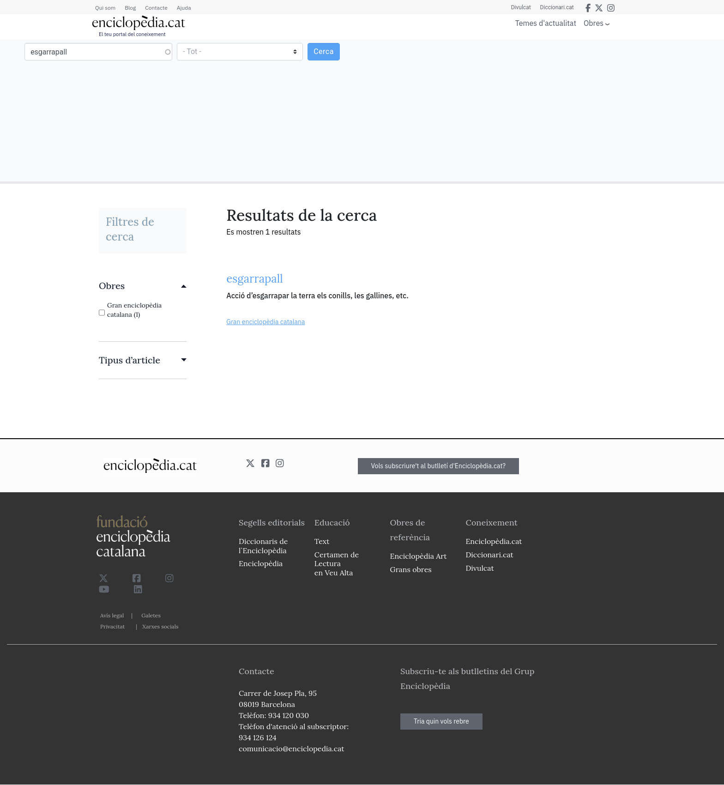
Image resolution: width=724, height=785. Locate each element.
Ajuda (184, 7)
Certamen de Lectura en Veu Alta (336, 563)
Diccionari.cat (557, 7)
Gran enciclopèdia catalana (265, 322)
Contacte (156, 7)
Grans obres (411, 569)
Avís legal (112, 615)
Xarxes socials (160, 626)
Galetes (151, 615)
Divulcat (521, 7)
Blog (130, 7)
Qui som (105, 7)
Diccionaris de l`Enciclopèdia (263, 546)
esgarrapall (254, 279)
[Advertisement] (542, 110)
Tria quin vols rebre (441, 721)
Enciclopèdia (261, 563)
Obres (593, 22)
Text (322, 541)
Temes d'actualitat (545, 23)
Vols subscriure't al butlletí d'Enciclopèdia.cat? (438, 466)
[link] (143, 285)
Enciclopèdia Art (418, 556)
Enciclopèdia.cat (493, 541)
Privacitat (112, 626)
